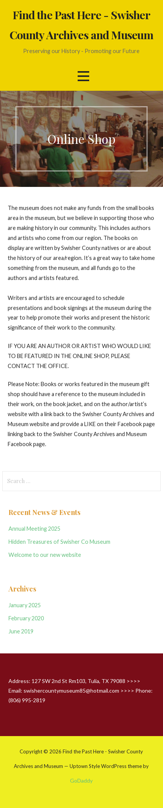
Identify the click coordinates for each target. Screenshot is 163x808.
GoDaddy (81, 780)
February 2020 (26, 618)
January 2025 (24, 605)
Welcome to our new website (44, 554)
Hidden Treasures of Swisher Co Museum (59, 541)
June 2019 (20, 631)
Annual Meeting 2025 (34, 528)
